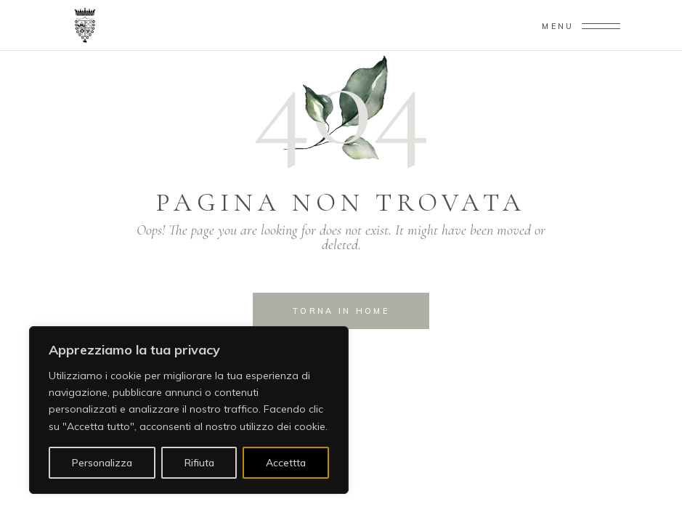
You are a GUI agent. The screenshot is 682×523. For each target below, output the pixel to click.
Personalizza (102, 462)
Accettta (286, 462)
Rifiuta (199, 462)
